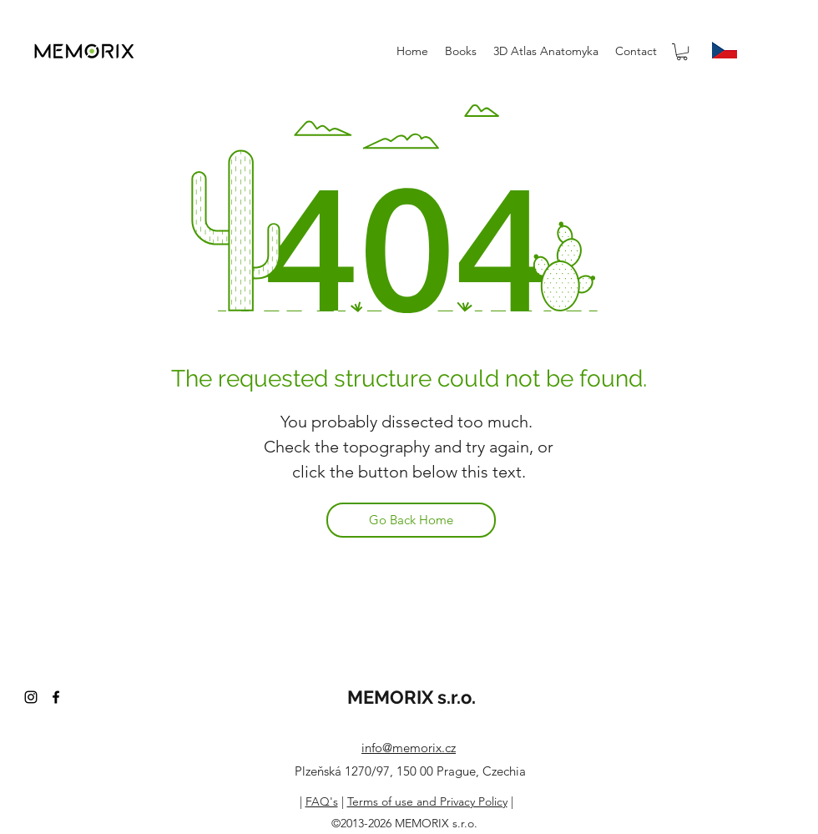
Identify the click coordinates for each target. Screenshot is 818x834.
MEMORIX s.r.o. (411, 697)
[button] (682, 51)
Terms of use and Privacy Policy (427, 801)
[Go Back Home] (411, 520)
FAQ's (321, 801)
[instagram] (31, 697)
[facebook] (56, 697)
